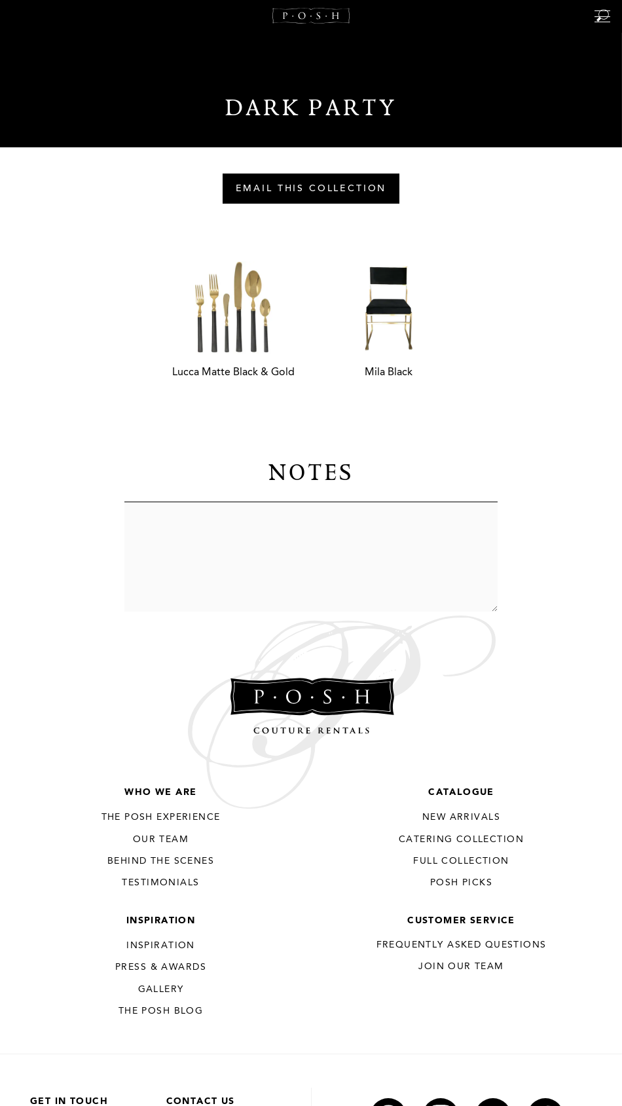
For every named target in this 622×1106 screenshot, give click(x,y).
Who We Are (160, 792)
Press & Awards (160, 967)
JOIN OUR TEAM (460, 966)
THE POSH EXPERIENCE (161, 817)
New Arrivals (461, 817)
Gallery (161, 989)
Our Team (161, 839)
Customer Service (461, 920)
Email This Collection (311, 189)
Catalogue (461, 792)
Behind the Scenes (160, 861)
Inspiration (161, 920)
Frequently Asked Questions (461, 944)
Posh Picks (461, 882)
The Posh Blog (161, 1011)
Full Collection (461, 861)
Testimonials (160, 882)
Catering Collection (461, 839)
